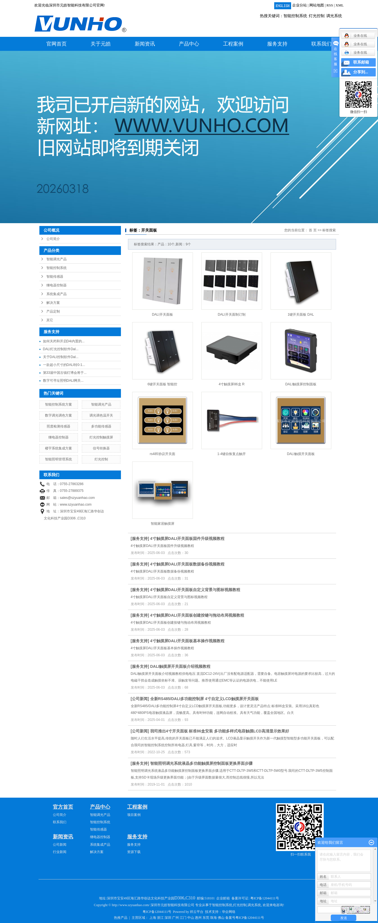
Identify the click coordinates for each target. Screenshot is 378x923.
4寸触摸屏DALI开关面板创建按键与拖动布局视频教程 (197, 615)
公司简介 (53, 239)
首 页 (312, 230)
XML (340, 5)
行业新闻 (59, 852)
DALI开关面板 (162, 314)
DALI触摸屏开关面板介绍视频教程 (180, 666)
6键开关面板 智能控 (162, 384)
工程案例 (233, 44)
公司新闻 (140, 698)
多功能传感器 (101, 426)
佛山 (221, 918)
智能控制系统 (295, 16)
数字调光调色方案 (58, 415)
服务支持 (277, 44)
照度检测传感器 (58, 426)
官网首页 (56, 44)
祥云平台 (196, 912)
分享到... (360, 72)
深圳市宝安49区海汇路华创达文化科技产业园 (151, 898)
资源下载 (134, 852)
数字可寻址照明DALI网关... (63, 381)
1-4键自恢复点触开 (231, 454)
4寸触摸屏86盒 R (231, 384)
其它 (49, 320)
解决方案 (53, 303)
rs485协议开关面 (162, 454)
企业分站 (299, 5)
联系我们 (321, 44)
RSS (330, 5)
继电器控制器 (56, 285)
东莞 (205, 918)
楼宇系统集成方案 (58, 448)
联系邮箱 (361, 62)
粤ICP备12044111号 (264, 898)
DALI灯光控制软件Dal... (61, 349)
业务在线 (355, 52)
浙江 (160, 918)
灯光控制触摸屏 (101, 437)
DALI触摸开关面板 (301, 454)
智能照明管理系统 (58, 459)
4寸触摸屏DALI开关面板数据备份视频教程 (187, 564)
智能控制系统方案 (58, 404)
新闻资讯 (145, 44)
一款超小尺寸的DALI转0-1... (64, 365)
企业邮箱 (223, 898)
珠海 (213, 918)
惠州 (198, 918)
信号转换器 (101, 448)
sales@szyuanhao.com (77, 498)
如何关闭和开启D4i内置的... (64, 341)
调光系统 (334, 16)
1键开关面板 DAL (301, 314)
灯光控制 (317, 16)
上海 (152, 918)
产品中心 (189, 44)
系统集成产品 (56, 294)
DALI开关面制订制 (232, 314)
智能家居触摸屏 (162, 524)
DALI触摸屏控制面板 (300, 384)
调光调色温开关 (101, 415)
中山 (190, 918)
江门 (183, 918)
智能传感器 (54, 277)
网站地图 (316, 5)
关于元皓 (101, 44)
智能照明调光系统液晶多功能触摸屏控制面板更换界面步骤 (201, 763)
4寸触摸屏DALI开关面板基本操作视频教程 (187, 641)
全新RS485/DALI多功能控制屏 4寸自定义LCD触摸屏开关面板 (204, 698)
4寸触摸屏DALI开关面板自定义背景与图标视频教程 (195, 589)
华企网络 (228, 912)
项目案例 (134, 815)
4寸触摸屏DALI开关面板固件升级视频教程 (187, 538)
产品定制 (53, 311)
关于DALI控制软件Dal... (61, 357)
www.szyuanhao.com (76, 504)
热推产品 (120, 918)
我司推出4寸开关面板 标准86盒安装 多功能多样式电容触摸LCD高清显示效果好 (219, 731)
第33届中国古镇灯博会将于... (65, 373)
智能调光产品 (56, 259)
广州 (175, 918)
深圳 (168, 918)
